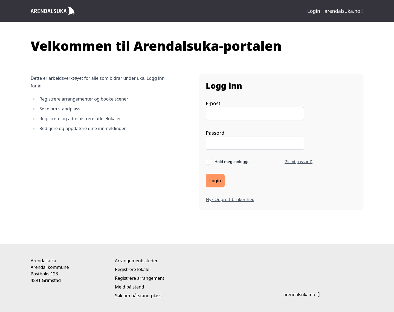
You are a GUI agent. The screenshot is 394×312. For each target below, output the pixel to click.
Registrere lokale (132, 269)
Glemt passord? (298, 161)
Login (313, 11)
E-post (213, 103)
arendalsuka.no (344, 11)
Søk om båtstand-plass (138, 296)
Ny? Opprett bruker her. (230, 199)
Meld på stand (129, 287)
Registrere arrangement (139, 278)
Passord (215, 132)
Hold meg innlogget (233, 161)
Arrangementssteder (136, 261)
